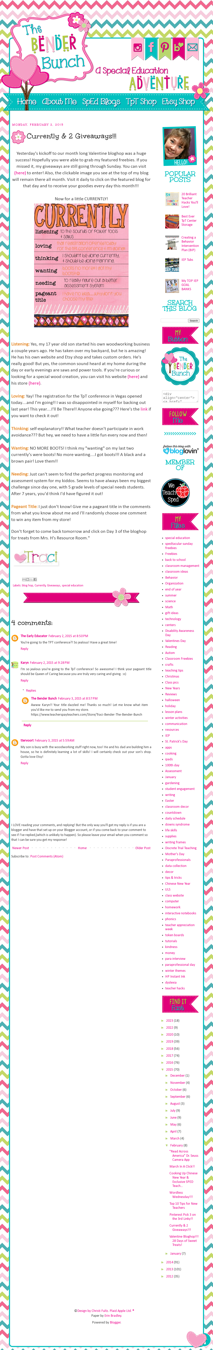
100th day (172, 765)
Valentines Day (175, 641)
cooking (170, 753)
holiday (170, 706)
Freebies (171, 554)
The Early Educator (34, 636)
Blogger (115, 1322)
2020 (170, 1035)
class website (174, 895)
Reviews (171, 694)
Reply (24, 649)
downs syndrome (177, 824)
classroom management (182, 566)
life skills (171, 830)
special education (72, 585)
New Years (172, 688)
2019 (170, 1042)
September (178, 1097)
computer (172, 901)
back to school (175, 560)
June (173, 1118)
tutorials (171, 941)
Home (82, 848)
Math (169, 607)
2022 (170, 1028)
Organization (174, 583)
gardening (172, 783)
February (177, 1145)
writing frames (175, 842)
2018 (170, 1049)
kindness (171, 947)
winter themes (175, 971)
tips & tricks (173, 878)
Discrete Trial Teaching (181, 848)
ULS (167, 889)
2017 (170, 1056)
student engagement (180, 789)
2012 (170, 1276)
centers (170, 625)
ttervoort (27, 741)
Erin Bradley (112, 1316)
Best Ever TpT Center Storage (189, 221)
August (175, 1104)
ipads (169, 759)
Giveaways (53, 585)
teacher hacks (175, 988)
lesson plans (173, 712)
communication (176, 724)
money (170, 953)
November (178, 1083)
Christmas (172, 676)
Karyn (25, 663)
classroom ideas (176, 572)
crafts (169, 665)
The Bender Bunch (44, 699)
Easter (169, 801)
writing (170, 795)
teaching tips (174, 670)
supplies (170, 836)
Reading (171, 647)
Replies (31, 691)
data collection (175, 866)
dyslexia (171, 983)
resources (172, 730)
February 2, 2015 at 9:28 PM (50, 663)
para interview (175, 959)
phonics (170, 919)
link (144, 409)
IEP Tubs (187, 260)
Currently (40, 585)
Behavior (171, 578)
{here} (20, 173)
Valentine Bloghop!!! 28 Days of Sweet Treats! (183, 1241)
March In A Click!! (182, 1167)
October (176, 1090)
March (175, 1138)
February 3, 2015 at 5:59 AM (54, 741)
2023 (170, 1021)
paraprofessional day (180, 965)
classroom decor (177, 807)
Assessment (173, 771)
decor (169, 872)
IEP (167, 736)
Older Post (142, 848)
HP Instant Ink (175, 977)
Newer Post (20, 848)
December (178, 1076)
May (173, 1125)
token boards (174, 935)
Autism (170, 653)
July (173, 1111)
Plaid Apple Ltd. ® (122, 1311)
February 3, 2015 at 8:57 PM (78, 699)
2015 (170, 1070)
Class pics (172, 682)
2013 (170, 1269)
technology (173, 619)
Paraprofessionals (178, 860)
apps (168, 747)
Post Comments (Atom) (46, 856)
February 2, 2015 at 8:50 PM (68, 636)
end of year (173, 589)
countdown (173, 813)
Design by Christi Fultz (92, 1311)
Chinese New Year (177, 884)
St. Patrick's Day (176, 741)
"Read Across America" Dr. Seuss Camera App (183, 1156)
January (170, 777)
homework (172, 907)
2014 (170, 1262)
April (173, 1132)
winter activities (176, 718)
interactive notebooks (180, 913)
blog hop (27, 585)
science (170, 601)
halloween (172, 700)
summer (171, 595)
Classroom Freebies (179, 659)
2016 (170, 1063)
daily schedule (175, 818)
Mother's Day (174, 854)
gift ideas (171, 613)
